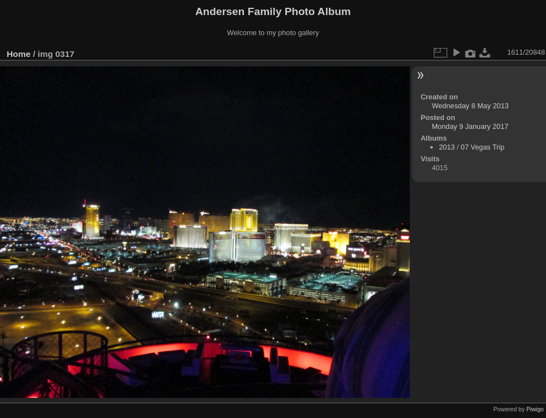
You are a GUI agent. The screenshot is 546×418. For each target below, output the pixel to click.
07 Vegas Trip (482, 147)
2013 (446, 147)
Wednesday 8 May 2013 (470, 106)
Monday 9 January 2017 (470, 126)
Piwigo (535, 409)
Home (19, 54)
